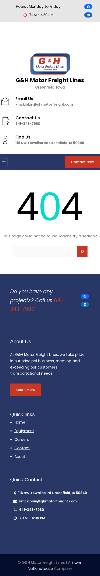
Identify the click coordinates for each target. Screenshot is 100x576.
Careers (21, 439)
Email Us (24, 98)
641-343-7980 (28, 123)
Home (19, 422)
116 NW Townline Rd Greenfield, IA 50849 (50, 142)
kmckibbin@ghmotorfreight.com (44, 104)
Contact (22, 448)
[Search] (82, 251)
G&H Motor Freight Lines (50, 80)
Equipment (24, 430)
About (19, 456)
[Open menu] (4, 162)
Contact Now (82, 162)
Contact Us (28, 118)
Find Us (23, 137)
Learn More (25, 389)
